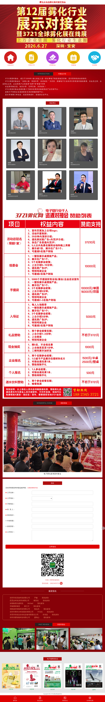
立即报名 (52, 547)
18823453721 (56, 583)
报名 (52, 483)
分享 (103, 528)
